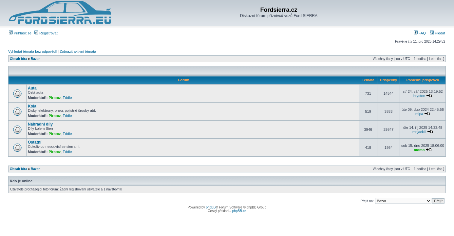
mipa (419, 114)
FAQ (420, 33)
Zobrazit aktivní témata (78, 51)
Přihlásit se (20, 33)
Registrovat (46, 33)
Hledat (437, 33)
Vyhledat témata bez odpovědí (32, 51)
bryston (419, 96)
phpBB (211, 207)
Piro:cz (55, 98)
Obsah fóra (18, 59)
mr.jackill (419, 132)
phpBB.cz (239, 211)
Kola (32, 106)
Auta (32, 88)
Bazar (35, 59)
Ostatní (34, 142)
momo (419, 150)
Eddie (67, 98)
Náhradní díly (40, 124)
